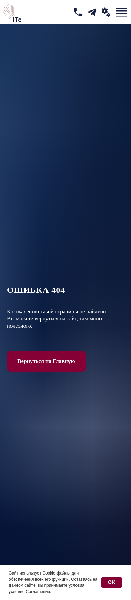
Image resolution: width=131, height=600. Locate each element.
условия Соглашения (29, 591)
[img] (78, 12)
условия (76, 585)
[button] (106, 12)
